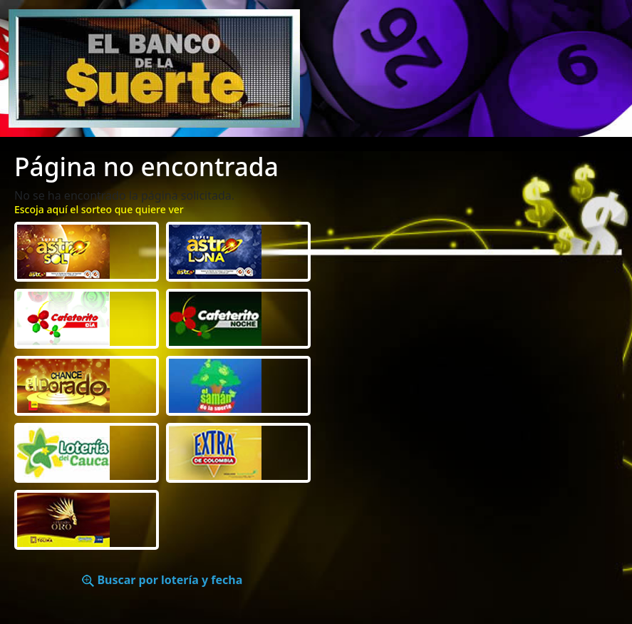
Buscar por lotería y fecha (162, 580)
